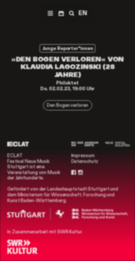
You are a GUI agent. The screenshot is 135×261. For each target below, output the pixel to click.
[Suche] (71, 13)
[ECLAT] (18, 144)
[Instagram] (80, 172)
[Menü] (50, 13)
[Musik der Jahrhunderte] (84, 144)
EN (82, 13)
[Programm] (61, 13)
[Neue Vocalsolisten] (117, 144)
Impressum (83, 155)
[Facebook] (73, 172)
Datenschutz (85, 161)
